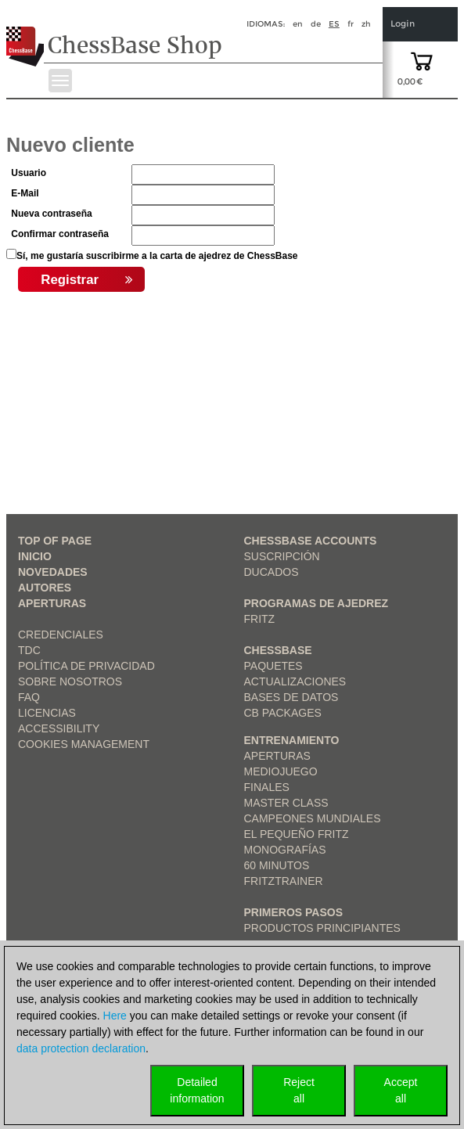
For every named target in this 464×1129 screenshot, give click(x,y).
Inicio (35, 556)
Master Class (286, 802)
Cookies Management (83, 744)
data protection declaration (81, 1048)
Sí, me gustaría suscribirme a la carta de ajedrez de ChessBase (157, 255)
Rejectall (299, 1090)
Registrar (87, 280)
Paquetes (273, 666)
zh (366, 24)
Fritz (259, 619)
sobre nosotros (70, 681)
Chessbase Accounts (310, 540)
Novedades (53, 572)
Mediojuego (281, 771)
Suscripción (282, 556)
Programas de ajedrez (316, 603)
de (316, 24)
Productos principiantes (322, 928)
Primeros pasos (294, 912)
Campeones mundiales (312, 818)
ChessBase (278, 650)
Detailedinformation (197, 1090)
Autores (44, 587)
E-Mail (24, 193)
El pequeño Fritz (296, 834)
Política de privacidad (86, 666)
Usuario (28, 173)
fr (350, 24)
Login (402, 24)
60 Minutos (277, 865)
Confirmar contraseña (60, 234)
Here (115, 1015)
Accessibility (58, 728)
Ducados (271, 572)
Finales (267, 787)
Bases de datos (291, 697)
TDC (29, 650)
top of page (55, 540)
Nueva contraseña (51, 213)
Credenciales (60, 634)
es (334, 24)
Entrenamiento (292, 740)
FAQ (29, 697)
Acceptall (401, 1090)
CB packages (283, 713)
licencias (47, 713)
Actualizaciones (295, 681)
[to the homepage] (26, 34)
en (298, 24)
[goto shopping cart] (421, 60)
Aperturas (52, 603)
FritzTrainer (283, 881)
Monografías (285, 849)
